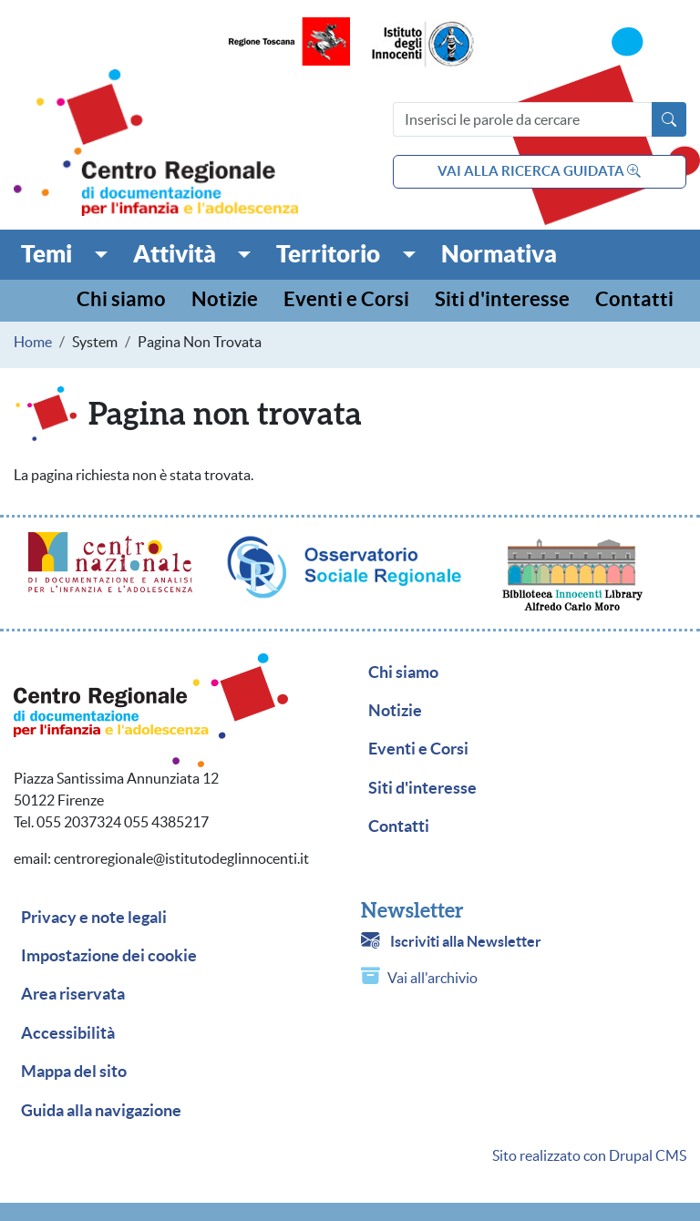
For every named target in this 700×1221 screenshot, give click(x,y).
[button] (64, 254)
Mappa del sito (74, 1071)
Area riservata (73, 994)
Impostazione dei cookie (109, 956)
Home (33, 341)
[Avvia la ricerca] (669, 119)
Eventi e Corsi (346, 300)
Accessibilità (68, 1033)
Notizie (224, 300)
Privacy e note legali (94, 917)
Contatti (634, 300)
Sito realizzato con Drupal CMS (589, 1155)
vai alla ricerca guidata (539, 171)
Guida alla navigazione (101, 1111)
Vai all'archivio (432, 978)
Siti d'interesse (502, 300)
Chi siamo (121, 300)
